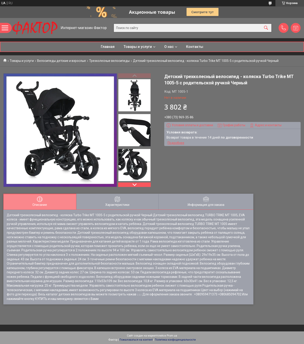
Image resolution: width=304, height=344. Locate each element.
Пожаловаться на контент (136, 339)
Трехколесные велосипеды (109, 61)
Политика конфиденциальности (175, 339)
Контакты (194, 47)
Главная (108, 47)
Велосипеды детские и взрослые (61, 61)
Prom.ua (172, 335)
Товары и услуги (138, 47)
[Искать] (266, 28)
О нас (169, 47)
